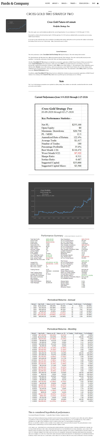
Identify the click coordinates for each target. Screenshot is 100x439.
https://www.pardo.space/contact (59, 41)
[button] (55, 3)
